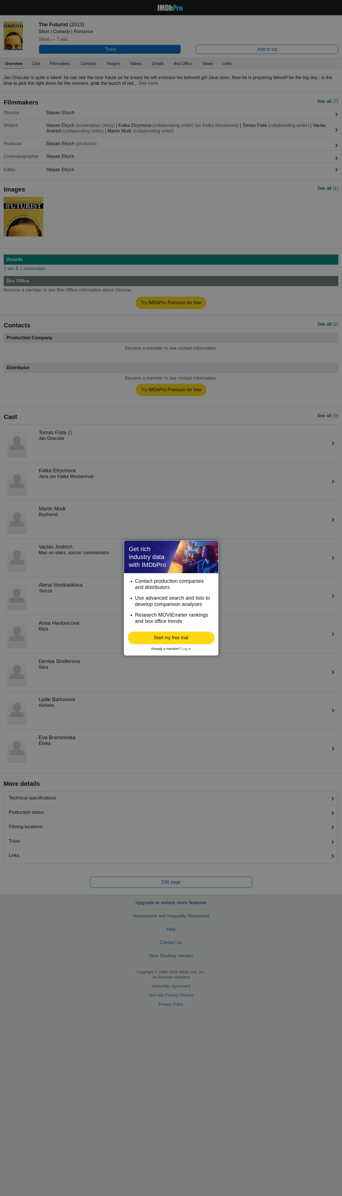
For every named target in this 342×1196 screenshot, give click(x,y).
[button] (171, 638)
